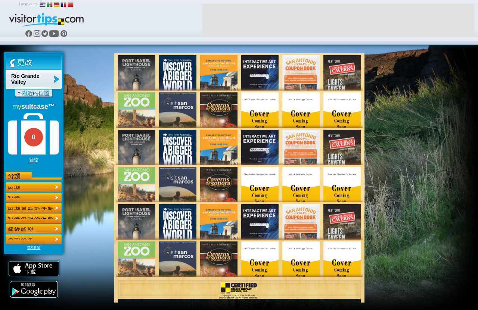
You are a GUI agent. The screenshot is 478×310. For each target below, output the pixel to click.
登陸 (33, 159)
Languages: (28, 4)
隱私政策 (33, 248)
